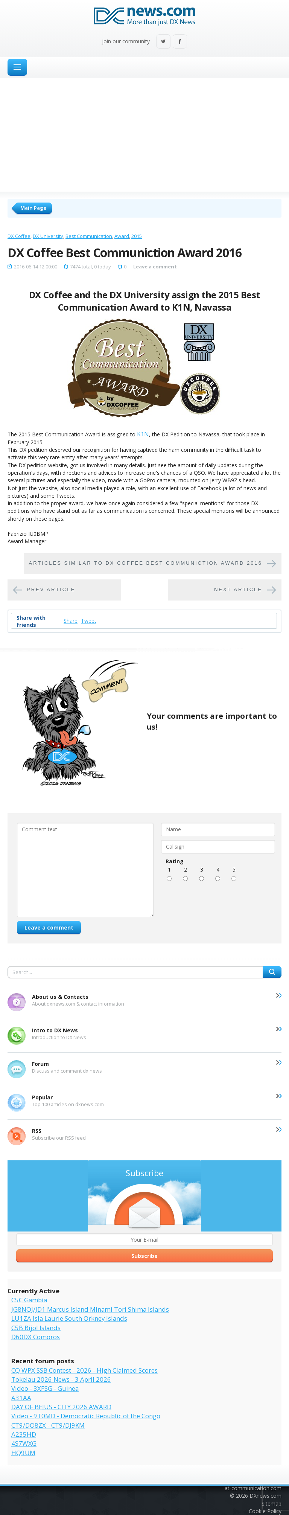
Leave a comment (155, 266)
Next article (238, 589)
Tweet (88, 620)
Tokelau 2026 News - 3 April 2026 (61, 1379)
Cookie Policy (265, 1511)
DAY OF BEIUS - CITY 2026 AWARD (61, 1406)
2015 (136, 236)
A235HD (23, 1434)
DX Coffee (19, 236)
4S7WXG (24, 1443)
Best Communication (88, 236)
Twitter (163, 42)
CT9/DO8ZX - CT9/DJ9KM (48, 1425)
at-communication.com (253, 1488)
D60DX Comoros (35, 1336)
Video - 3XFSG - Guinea (45, 1388)
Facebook (179, 42)
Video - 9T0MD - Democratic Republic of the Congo (85, 1415)
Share (71, 620)
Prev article (51, 589)
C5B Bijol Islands (36, 1327)
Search (272, 972)
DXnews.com (265, 1495)
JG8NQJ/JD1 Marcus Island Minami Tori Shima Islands (90, 1309)
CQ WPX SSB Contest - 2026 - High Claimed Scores (84, 1370)
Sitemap (271, 1503)
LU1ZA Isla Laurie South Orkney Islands (69, 1318)
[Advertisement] (144, 134)
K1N (143, 434)
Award (121, 236)
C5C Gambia (29, 1300)
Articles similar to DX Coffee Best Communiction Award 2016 (145, 563)
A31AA (21, 1397)
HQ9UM (23, 1452)
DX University (48, 236)
